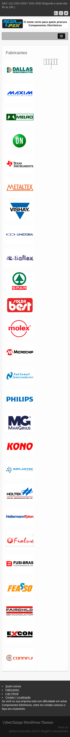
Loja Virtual (11, 693)
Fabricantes (12, 689)
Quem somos (13, 686)
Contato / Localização (18, 697)
